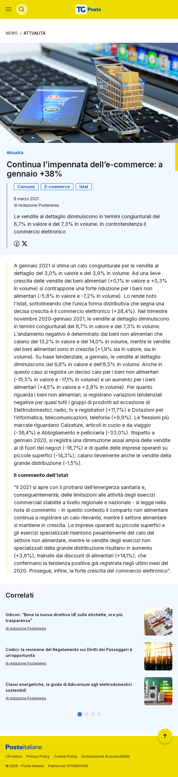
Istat (83, 188)
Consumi (26, 188)
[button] (79, 715)
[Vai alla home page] (89, 10)
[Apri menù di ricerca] (21, 10)
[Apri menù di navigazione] (9, 10)
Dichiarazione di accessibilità (106, 756)
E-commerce (57, 188)
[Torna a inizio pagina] (165, 736)
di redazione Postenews (26, 629)
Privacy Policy (38, 756)
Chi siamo (14, 756)
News (12, 34)
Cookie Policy (65, 756)
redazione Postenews (38, 206)
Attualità (34, 34)
